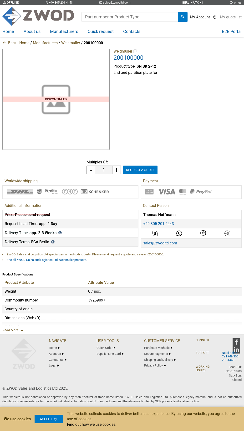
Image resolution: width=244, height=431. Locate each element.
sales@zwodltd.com (114, 2)
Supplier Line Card (110, 354)
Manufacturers (45, 43)
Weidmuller (70, 43)
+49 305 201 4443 (59, 2)
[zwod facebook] (236, 343)
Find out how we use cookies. (91, 424)
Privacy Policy (155, 365)
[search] (183, 17)
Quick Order (106, 348)
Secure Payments (157, 354)
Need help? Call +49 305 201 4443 (230, 356)
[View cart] (231, 17)
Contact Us (58, 359)
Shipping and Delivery (160, 359)
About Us (56, 354)
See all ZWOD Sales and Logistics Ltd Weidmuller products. (47, 260)
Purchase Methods (158, 348)
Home (24, 43)
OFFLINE (10, 2)
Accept (49, 419)
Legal (54, 365)
